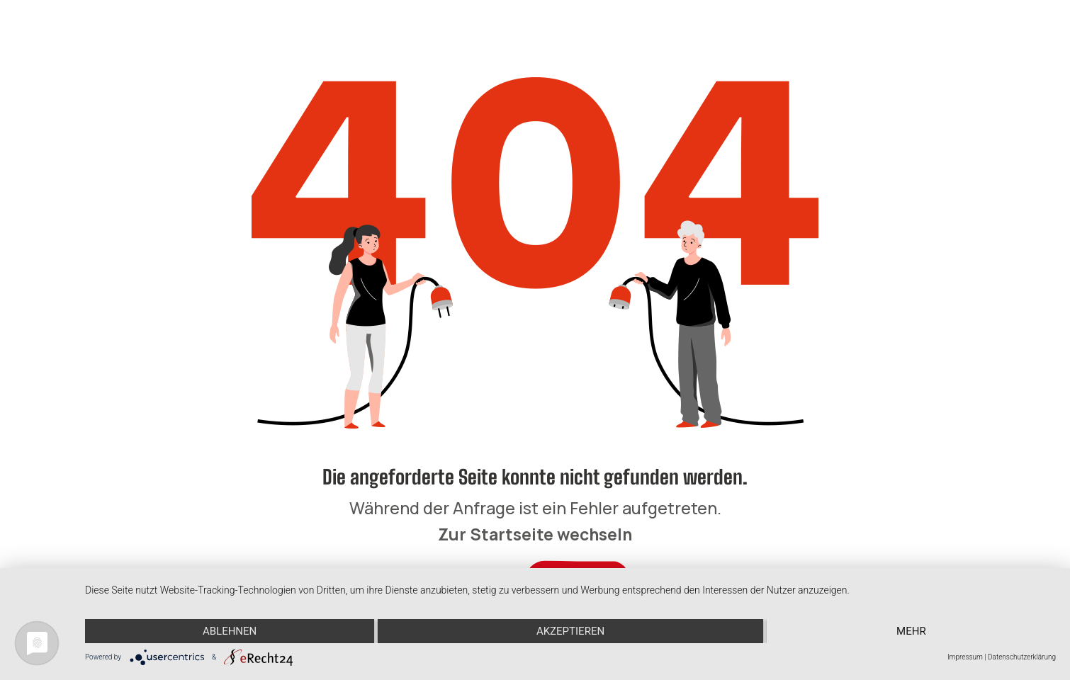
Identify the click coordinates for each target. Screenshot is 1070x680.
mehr (911, 631)
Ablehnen (230, 631)
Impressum (965, 657)
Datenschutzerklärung (1022, 657)
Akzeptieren (570, 631)
